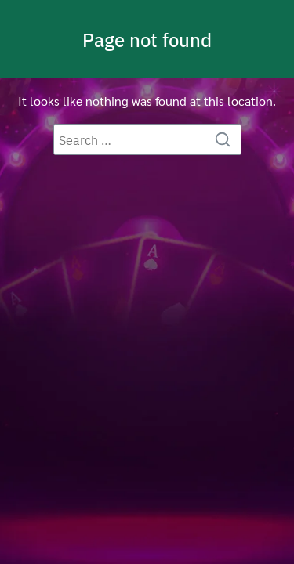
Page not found (147, 39)
